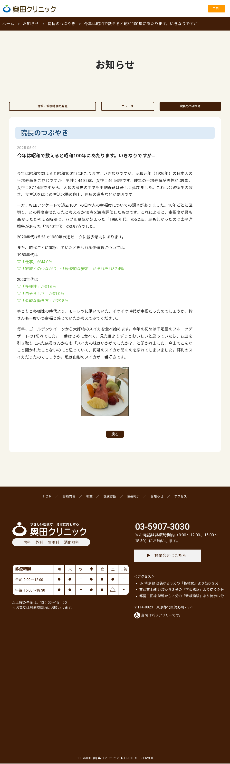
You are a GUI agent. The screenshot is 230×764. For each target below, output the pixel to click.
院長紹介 (133, 497)
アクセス (180, 497)
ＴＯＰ (47, 497)
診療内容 (69, 497)
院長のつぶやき (61, 23)
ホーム (8, 23)
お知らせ (31, 23)
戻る (115, 434)
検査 (89, 497)
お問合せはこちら (166, 556)
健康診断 (109, 497)
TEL (217, 9)
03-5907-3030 (162, 527)
